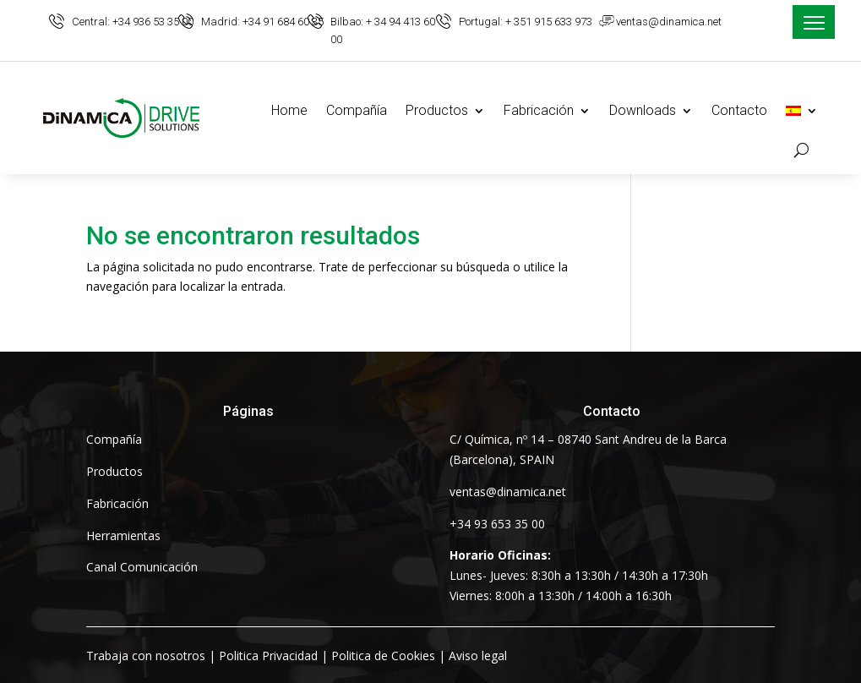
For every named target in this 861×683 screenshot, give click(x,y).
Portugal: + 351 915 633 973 (525, 21)
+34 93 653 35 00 (497, 524)
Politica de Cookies (383, 655)
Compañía (356, 110)
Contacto (739, 110)
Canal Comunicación (142, 567)
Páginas (248, 411)
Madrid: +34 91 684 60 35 (262, 21)
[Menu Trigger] (814, 22)
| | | (296, 655)
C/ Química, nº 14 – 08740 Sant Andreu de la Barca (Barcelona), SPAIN (588, 449)
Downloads (642, 110)
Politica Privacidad (268, 655)
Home (289, 110)
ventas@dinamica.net (669, 21)
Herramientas (123, 535)
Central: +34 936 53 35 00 (132, 21)
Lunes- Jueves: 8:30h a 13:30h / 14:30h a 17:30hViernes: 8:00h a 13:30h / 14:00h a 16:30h (579, 575)
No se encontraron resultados (253, 236)
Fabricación (539, 110)
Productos (437, 110)
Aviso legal (478, 655)
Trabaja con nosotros (145, 655)
